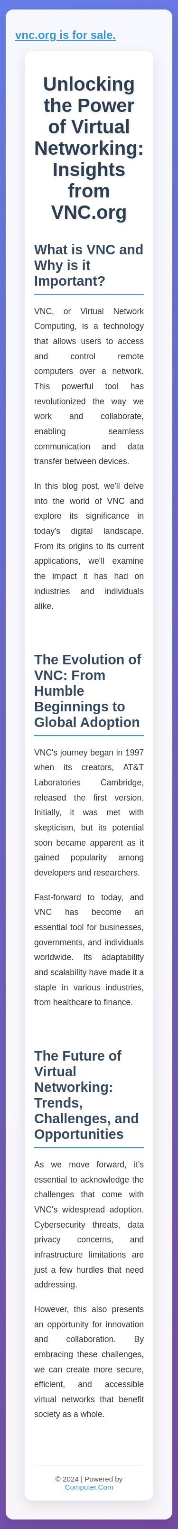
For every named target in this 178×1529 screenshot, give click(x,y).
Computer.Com (89, 1487)
